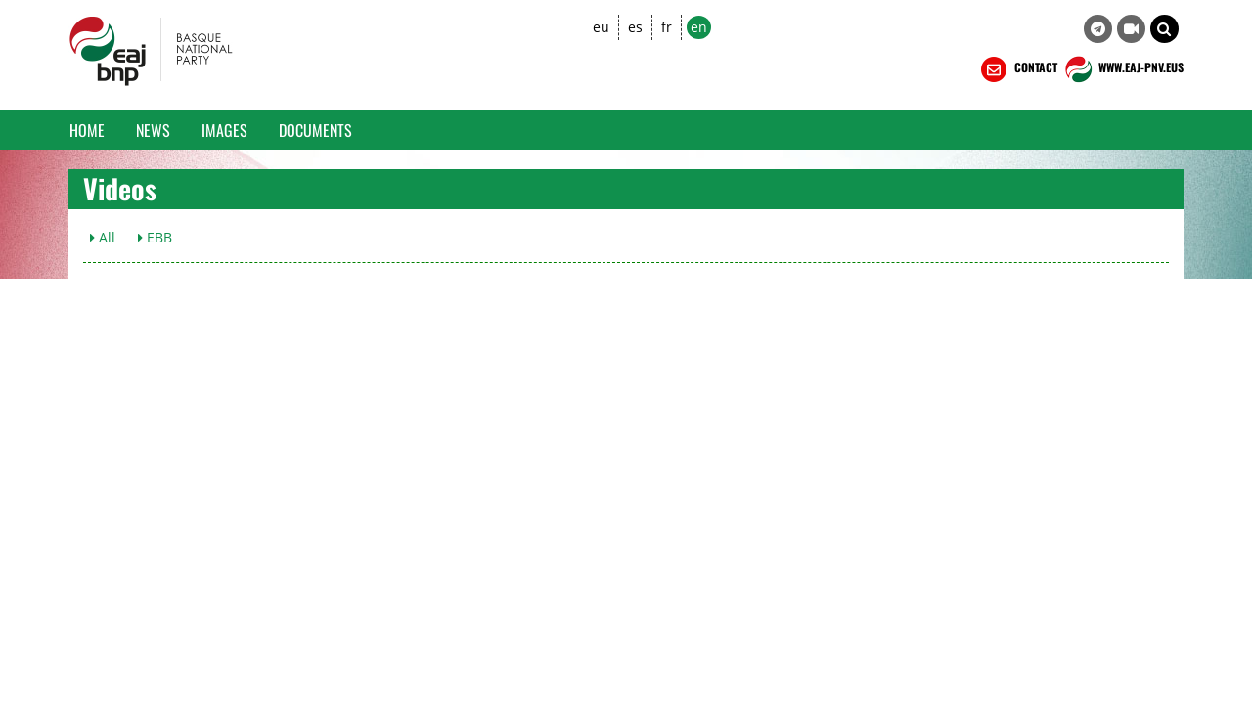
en (699, 27)
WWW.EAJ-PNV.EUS (1122, 69)
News (153, 130)
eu (601, 27)
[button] (1164, 29)
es (635, 27)
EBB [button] (155, 237)
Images (224, 130)
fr (666, 27)
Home (87, 130)
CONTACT (1017, 69)
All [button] (102, 237)
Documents (315, 130)
